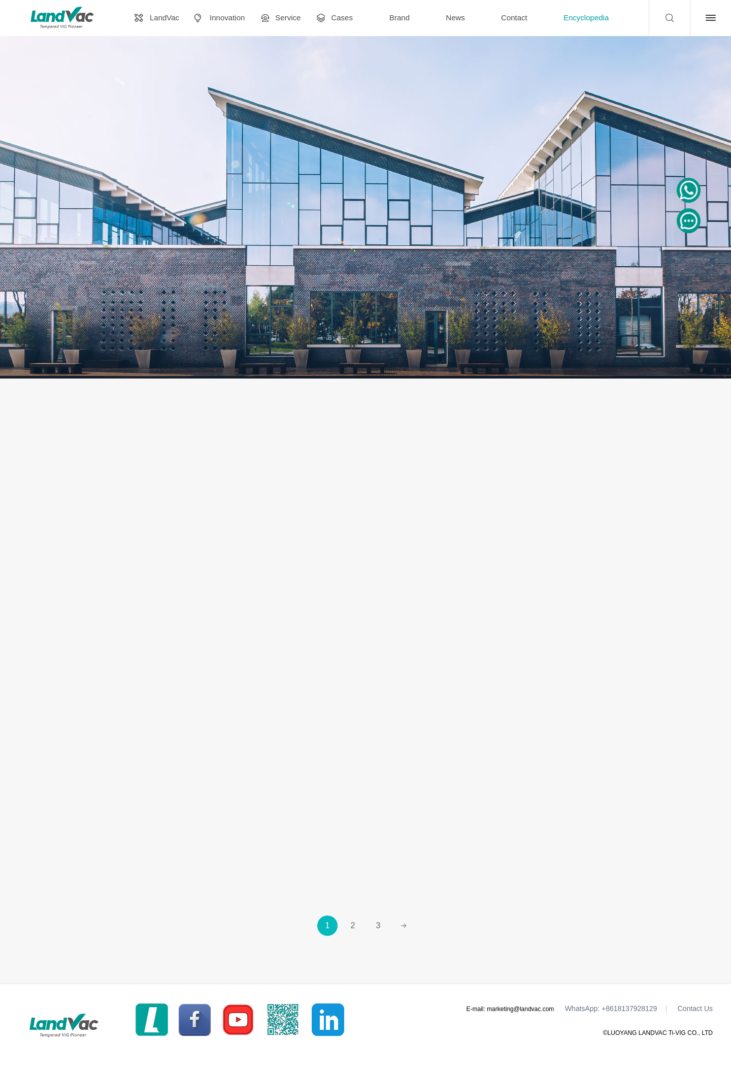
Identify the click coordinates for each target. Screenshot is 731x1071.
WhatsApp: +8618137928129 (611, 1008)
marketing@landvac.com (520, 1008)
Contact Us (695, 1008)
